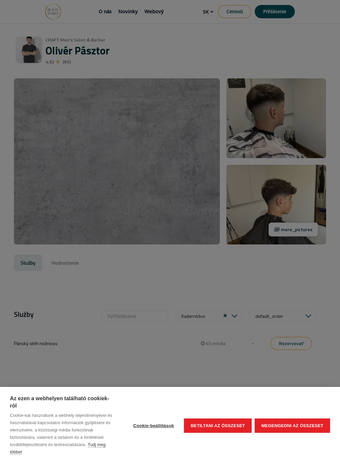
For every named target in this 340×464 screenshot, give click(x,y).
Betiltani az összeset (218, 425)
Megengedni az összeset (292, 425)
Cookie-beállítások (153, 425)
